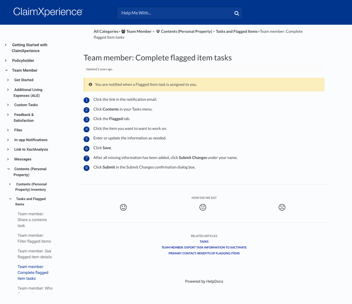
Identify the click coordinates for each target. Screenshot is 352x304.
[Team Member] (136, 31)
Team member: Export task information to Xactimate (204, 247)
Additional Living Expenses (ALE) (28, 93)
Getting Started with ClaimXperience (29, 48)
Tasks (204, 241)
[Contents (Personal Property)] (183, 31)
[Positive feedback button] (123, 207)
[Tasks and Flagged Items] (237, 31)
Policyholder (23, 60)
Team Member (25, 70)
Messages (23, 159)
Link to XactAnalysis (31, 149)
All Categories (106, 31)
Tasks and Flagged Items (30, 202)
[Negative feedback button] (282, 207)
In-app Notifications (31, 140)
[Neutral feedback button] (202, 207)
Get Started (23, 80)
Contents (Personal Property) (30, 172)
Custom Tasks (26, 105)
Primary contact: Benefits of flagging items (204, 253)
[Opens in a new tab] (204, 281)
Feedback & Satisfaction (24, 118)
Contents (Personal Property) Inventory (31, 187)
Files (18, 130)
